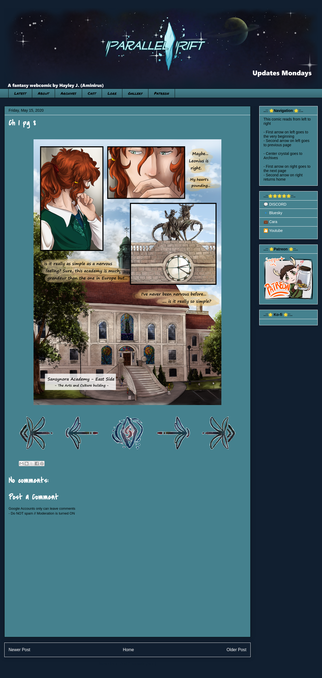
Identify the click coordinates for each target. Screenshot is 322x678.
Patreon (161, 93)
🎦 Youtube (273, 230)
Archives (68, 93)
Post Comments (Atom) (138, 664)
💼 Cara (270, 222)
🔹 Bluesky (273, 213)
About (43, 93)
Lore (112, 93)
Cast (92, 93)
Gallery (135, 93)
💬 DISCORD (275, 204)
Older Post (236, 649)
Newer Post (19, 649)
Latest (20, 93)
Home (128, 649)
